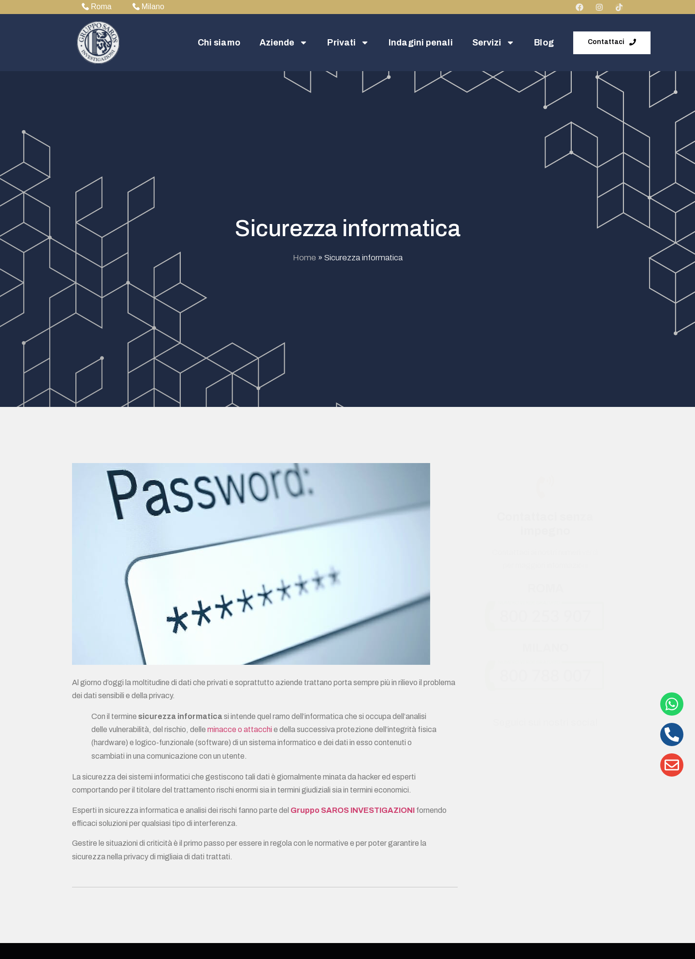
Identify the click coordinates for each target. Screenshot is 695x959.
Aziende (284, 42)
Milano (148, 6)
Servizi (493, 42)
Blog (543, 42)
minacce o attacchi (239, 729)
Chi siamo (219, 42)
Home (304, 257)
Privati (348, 42)
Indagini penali (421, 42)
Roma (97, 6)
